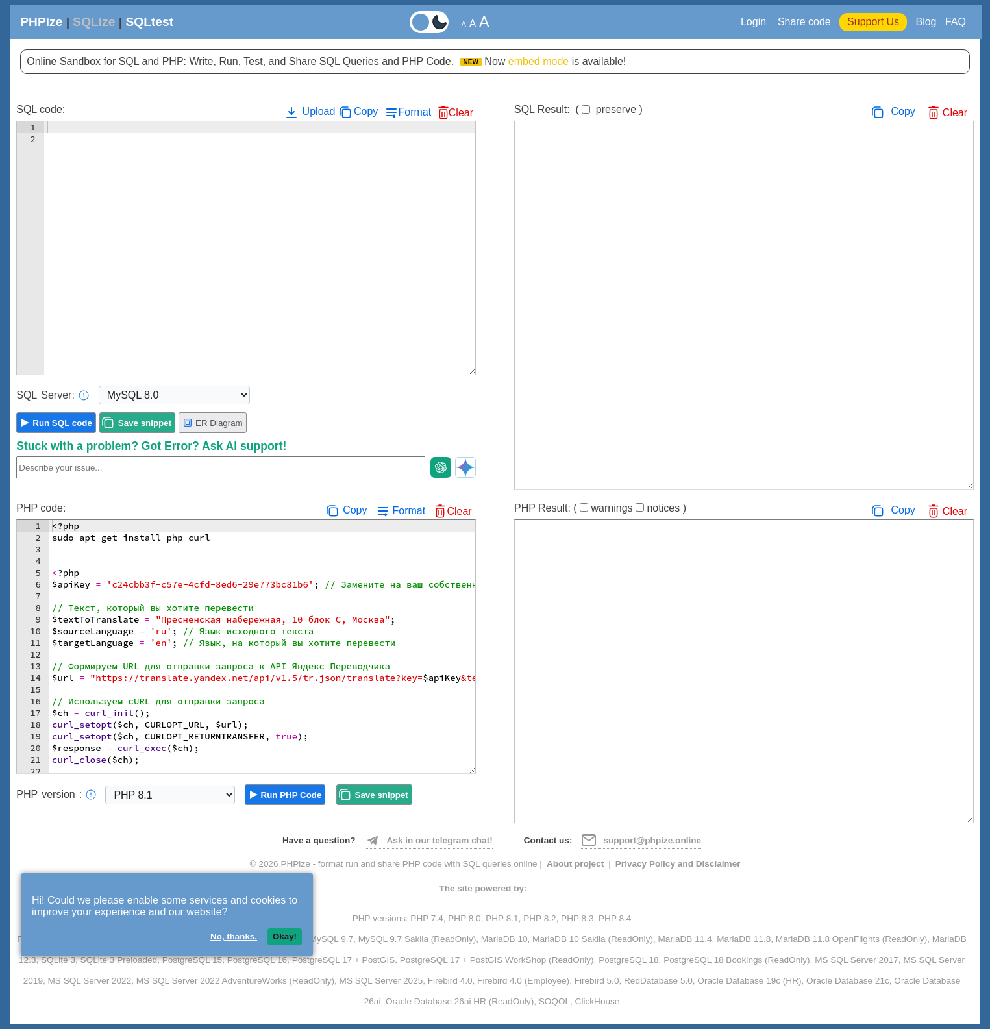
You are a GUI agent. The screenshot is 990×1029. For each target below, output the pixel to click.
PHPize (41, 22)
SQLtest (149, 22)
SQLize (94, 22)
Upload (309, 112)
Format (414, 112)
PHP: (56, 794)
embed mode (538, 61)
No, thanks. (233, 936)
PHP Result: (600, 508)
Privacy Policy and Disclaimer (678, 864)
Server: (52, 395)
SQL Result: (578, 109)
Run (62, 423)
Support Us (873, 21)
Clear (461, 112)
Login (755, 21)
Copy (366, 111)
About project (575, 864)
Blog (925, 21)
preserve (616, 109)
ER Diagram (212, 422)
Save (144, 423)
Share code (804, 21)
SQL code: (40, 109)
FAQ (955, 21)
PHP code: (41, 508)
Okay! (285, 936)
